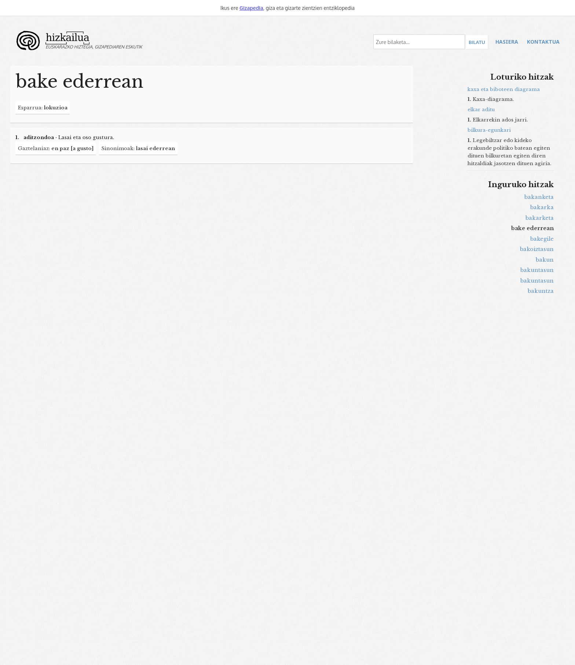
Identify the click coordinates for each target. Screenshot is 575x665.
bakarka (542, 207)
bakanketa (539, 197)
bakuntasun (537, 270)
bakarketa (539, 218)
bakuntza (541, 291)
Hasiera (506, 41)
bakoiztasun (537, 249)
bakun (545, 260)
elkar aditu (481, 109)
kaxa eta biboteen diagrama (504, 89)
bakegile (542, 239)
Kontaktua (543, 41)
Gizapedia (251, 8)
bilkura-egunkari (489, 130)
